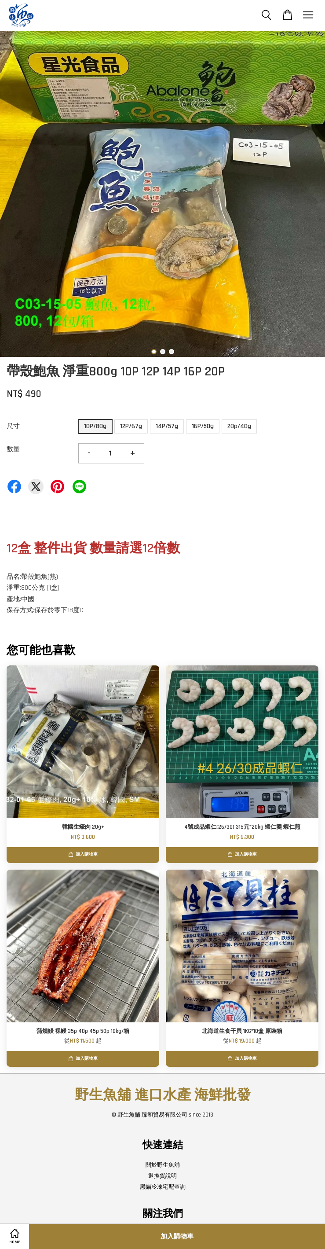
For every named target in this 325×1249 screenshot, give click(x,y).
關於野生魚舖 (163, 1164)
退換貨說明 (162, 1175)
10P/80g (95, 426)
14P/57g (167, 426)
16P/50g (203, 426)
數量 (13, 449)
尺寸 (13, 426)
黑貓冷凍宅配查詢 (163, 1186)
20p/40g (239, 426)
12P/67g (131, 426)
